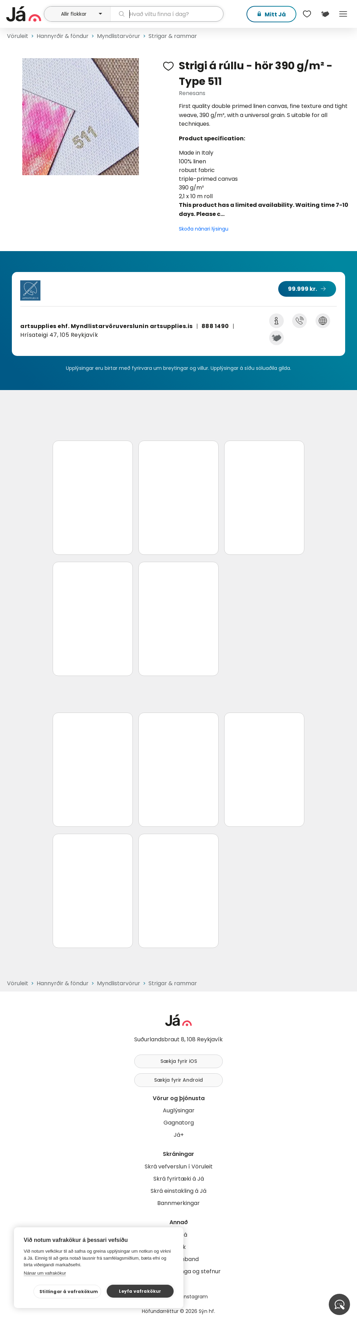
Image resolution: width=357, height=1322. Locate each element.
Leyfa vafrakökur (140, 1291)
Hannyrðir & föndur (63, 36)
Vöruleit (17, 36)
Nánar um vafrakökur (45, 1273)
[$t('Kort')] (325, 14)
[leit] (167, 14)
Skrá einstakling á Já (178, 1191)
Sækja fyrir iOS (178, 1061)
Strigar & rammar (173, 36)
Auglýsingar (179, 1110)
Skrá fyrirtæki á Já (178, 1179)
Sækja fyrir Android (178, 1079)
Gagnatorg (179, 1123)
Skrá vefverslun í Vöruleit (179, 1166)
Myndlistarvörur (118, 36)
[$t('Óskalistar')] (306, 14)
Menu (343, 14)
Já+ (179, 1135)
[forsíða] (24, 14)
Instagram (195, 1296)
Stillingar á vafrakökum (68, 1291)
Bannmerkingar (178, 1203)
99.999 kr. (302, 289)
